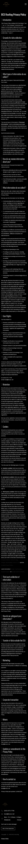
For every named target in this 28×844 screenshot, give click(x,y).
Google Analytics (5, 571)
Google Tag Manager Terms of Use (10, 562)
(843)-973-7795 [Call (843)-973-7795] (9, 810)
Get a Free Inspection (8, 828)
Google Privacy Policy (7, 565)
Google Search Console (18, 571)
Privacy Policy (5, 838)
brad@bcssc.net (9, 814)
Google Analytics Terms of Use (9, 559)
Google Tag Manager (16, 569)
